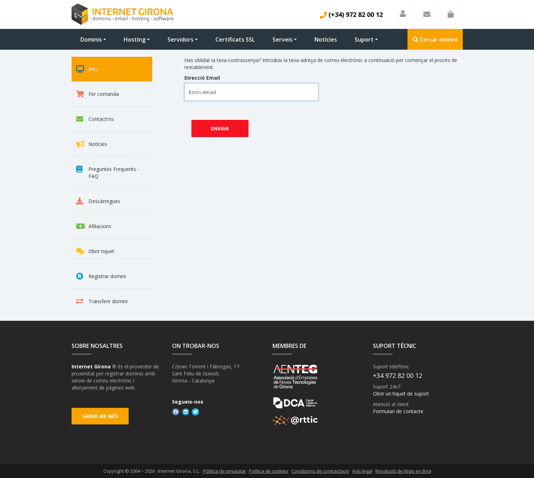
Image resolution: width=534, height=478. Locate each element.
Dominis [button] (91, 39)
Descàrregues (98, 201)
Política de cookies (268, 471)
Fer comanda (97, 94)
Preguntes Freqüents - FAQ (107, 172)
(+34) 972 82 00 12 (351, 14)
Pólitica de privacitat (224, 471)
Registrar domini (101, 276)
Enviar (220, 128)
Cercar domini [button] (435, 39)
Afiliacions (93, 226)
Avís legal (362, 471)
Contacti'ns (95, 119)
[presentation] (257, 119)
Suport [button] (364, 39)
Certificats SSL (235, 39)
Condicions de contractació (320, 471)
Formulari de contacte (398, 411)
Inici (86, 69)
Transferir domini (102, 301)
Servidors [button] (180, 39)
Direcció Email (202, 77)
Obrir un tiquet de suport (401, 393)
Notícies (325, 39)
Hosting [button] (135, 39)
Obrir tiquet (95, 251)
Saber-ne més (100, 416)
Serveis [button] (282, 39)
